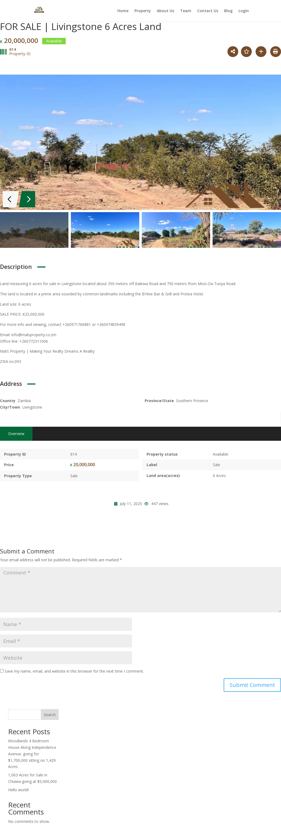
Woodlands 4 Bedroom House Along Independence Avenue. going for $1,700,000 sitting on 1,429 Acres (32, 752)
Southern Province (192, 399)
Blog (228, 11)
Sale (74, 474)
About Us (165, 11)
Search (50, 713)
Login (244, 11)
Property (142, 11)
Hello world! (18, 788)
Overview (16, 432)
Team (185, 11)
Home (122, 11)
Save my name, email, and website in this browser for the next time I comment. (74, 669)
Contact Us (207, 11)
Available (220, 452)
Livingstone (32, 405)
